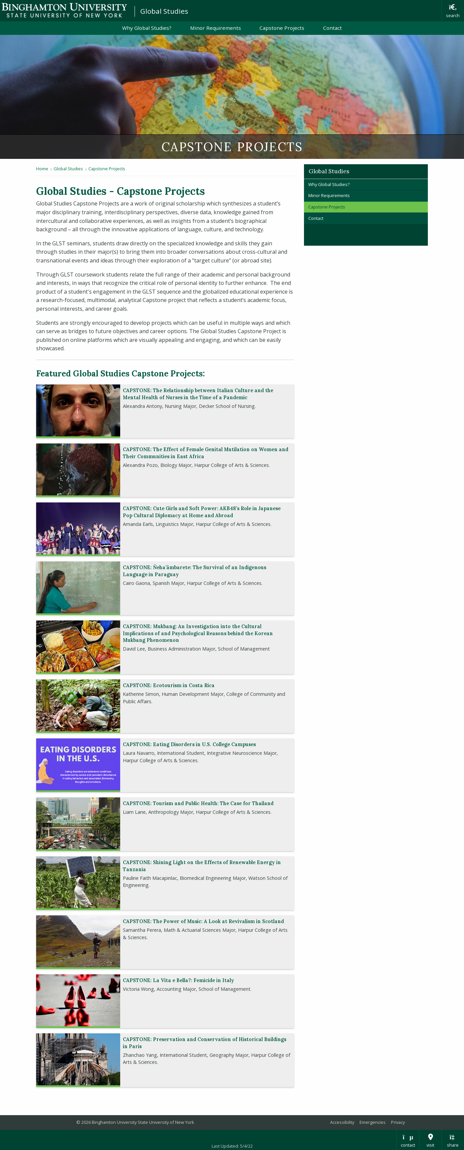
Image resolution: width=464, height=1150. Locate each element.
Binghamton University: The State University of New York (64, 10)
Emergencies (373, 1122)
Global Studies (164, 11)
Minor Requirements (215, 27)
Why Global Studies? (146, 27)
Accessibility (342, 1122)
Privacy (398, 1122)
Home (42, 169)
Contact (332, 27)
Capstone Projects (281, 27)
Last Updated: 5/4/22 (232, 1146)
